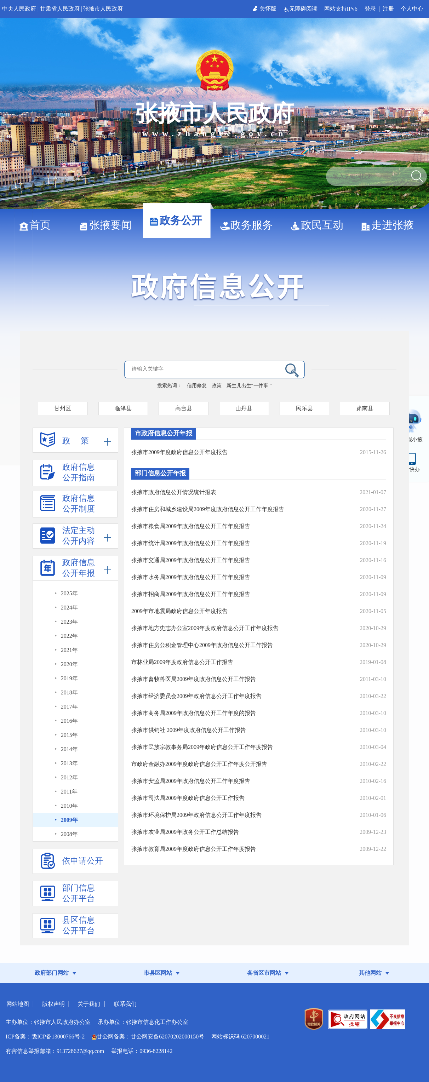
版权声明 (53, 1004)
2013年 (69, 763)
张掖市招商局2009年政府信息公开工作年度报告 (190, 594)
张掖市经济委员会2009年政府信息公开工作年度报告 (196, 696)
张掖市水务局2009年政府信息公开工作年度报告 (190, 577)
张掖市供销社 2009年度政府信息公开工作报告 (188, 730)
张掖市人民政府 (103, 9)
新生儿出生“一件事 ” (249, 385)
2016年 (69, 721)
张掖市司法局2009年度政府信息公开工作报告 (188, 798)
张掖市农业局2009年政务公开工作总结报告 (185, 832)
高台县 (183, 408)
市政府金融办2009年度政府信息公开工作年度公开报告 (199, 764)
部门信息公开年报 (160, 473)
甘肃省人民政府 (60, 9)
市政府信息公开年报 (163, 433)
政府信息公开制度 (67, 505)
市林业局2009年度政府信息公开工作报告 (182, 662)
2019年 (69, 678)
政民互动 (319, 225)
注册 (388, 9)
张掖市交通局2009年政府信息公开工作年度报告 (190, 560)
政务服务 (249, 225)
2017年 (69, 707)
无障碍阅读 (301, 9)
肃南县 (364, 408)
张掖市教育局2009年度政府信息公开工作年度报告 (193, 849)
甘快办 (412, 469)
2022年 (69, 636)
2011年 (69, 792)
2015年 (69, 735)
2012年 (69, 777)
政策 (217, 385)
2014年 (69, 749)
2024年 (69, 608)
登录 (370, 9)
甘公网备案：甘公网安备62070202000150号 (148, 1037)
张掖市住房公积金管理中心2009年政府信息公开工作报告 (202, 645)
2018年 (69, 692)
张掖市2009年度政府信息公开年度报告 (179, 452)
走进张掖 (390, 225)
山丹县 (243, 408)
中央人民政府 (19, 9)
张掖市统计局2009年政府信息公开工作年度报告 (190, 543)
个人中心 (412, 9)
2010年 (69, 806)
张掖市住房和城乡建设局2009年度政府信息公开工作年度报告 (207, 509)
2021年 (69, 650)
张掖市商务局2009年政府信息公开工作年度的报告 (193, 713)
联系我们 (125, 1004)
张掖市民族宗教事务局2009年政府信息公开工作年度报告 (202, 747)
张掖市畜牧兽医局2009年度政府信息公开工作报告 (193, 679)
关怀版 (265, 9)
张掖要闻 (108, 225)
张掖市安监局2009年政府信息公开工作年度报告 (190, 781)
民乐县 (304, 408)
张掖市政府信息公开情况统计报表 (173, 492)
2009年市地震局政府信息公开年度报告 (179, 611)
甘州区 (62, 408)
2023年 (69, 622)
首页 (37, 225)
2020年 (69, 664)
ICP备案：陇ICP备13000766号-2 (45, 1037)
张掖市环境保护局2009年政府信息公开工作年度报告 (196, 815)
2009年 (69, 820)
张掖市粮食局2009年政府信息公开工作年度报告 (190, 526)
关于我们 (89, 1004)
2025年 (69, 593)
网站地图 (17, 1004)
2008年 (69, 834)
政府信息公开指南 (67, 474)
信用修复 (197, 385)
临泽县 (123, 408)
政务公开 (178, 220)
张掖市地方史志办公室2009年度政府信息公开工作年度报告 (205, 628)
